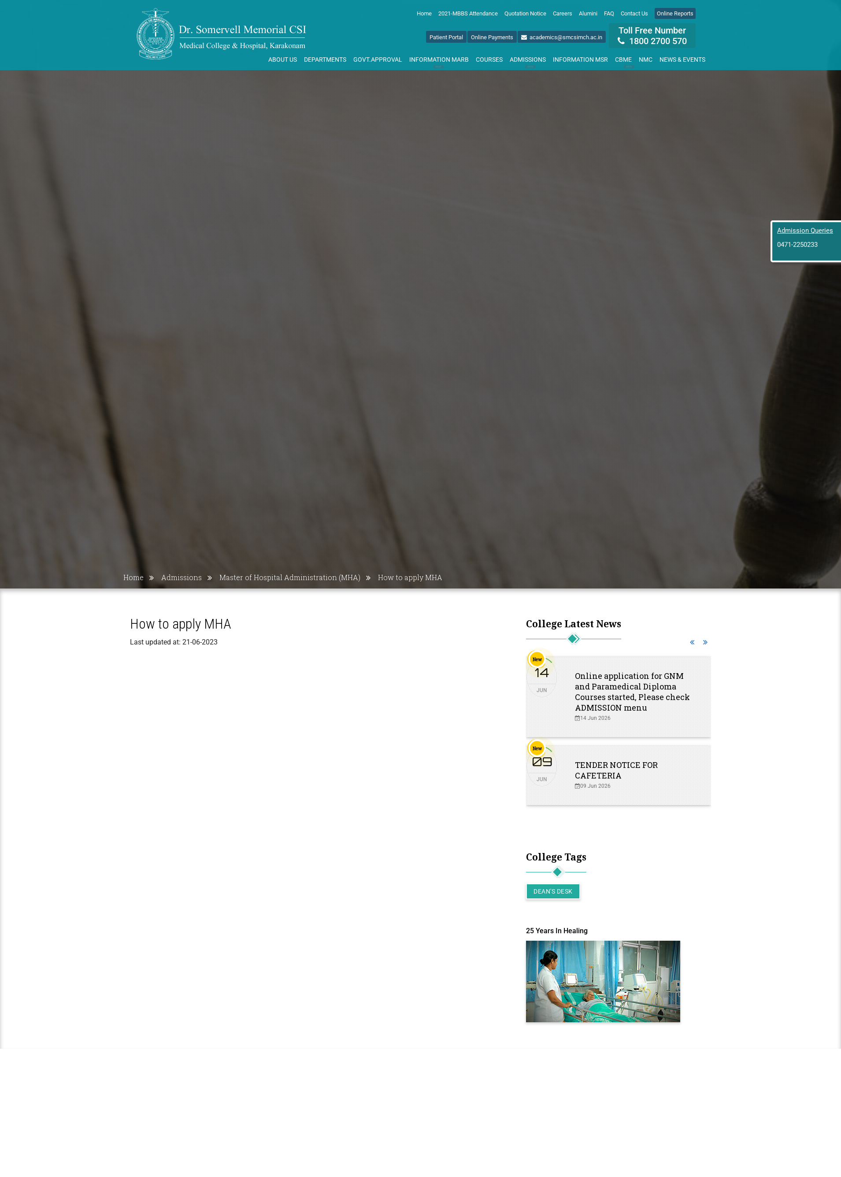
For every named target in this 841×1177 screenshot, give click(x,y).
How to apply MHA (410, 577)
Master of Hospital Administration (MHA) (289, 577)
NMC (645, 59)
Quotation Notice (525, 13)
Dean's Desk (553, 891)
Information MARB (439, 61)
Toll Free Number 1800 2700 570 (652, 35)
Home (424, 13)
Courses (489, 59)
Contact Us (634, 13)
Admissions (528, 61)
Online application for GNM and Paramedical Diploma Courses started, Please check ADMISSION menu (632, 691)
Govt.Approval (377, 59)
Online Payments (492, 37)
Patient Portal (446, 37)
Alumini (588, 13)
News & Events (682, 59)
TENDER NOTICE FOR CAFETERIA (616, 770)
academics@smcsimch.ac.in (561, 37)
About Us (282, 59)
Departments (325, 59)
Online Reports (675, 13)
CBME (625, 61)
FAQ (609, 13)
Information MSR (580, 59)
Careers (562, 13)
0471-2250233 (797, 245)
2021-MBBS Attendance (468, 13)
